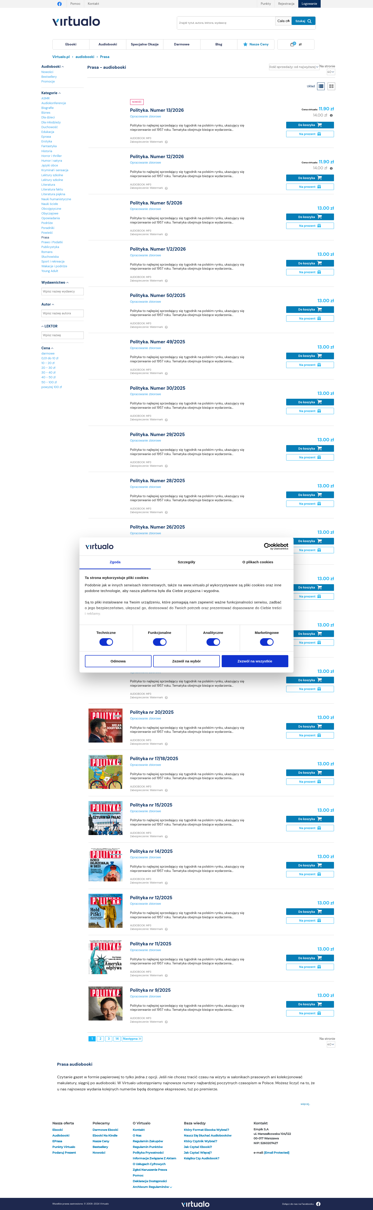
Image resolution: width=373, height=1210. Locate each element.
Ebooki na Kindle (105, 1135)
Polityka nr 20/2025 (152, 712)
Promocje (48, 81)
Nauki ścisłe (49, 204)
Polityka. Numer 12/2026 (157, 157)
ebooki (57, 1130)
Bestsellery (49, 77)
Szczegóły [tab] (186, 562)
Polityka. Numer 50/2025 (158, 295)
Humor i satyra (51, 161)
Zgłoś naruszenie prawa (150, 1169)
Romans (47, 252)
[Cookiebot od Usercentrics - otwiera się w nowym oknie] (267, 546)
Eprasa (46, 137)
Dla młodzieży (51, 122)
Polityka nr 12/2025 (151, 898)
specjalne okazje (145, 44)
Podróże (47, 223)
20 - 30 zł (48, 368)
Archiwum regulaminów (152, 1187)
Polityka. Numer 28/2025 (157, 481)
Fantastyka (49, 146)
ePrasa (57, 1141)
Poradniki (47, 228)
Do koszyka (310, 125)
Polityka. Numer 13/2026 (157, 110)
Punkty (266, 4)
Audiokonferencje (53, 103)
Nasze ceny (256, 44)
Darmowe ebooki (105, 1130)
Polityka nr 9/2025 (150, 990)
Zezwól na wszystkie (255, 661)
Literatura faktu (52, 189)
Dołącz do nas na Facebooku (301, 1204)
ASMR (45, 98)
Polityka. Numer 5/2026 (156, 203)
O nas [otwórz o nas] (137, 1135)
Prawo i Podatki (52, 242)
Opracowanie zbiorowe (145, 116)
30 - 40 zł (48, 372)
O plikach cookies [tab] (257, 562)
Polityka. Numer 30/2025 (157, 388)
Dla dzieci (48, 117)
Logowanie (309, 4)
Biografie (47, 108)
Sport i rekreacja (52, 261)
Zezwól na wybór (186, 661)
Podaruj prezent (64, 1152)
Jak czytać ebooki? (198, 1147)
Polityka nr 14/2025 (151, 851)
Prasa (45, 237)
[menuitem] (70, 44)
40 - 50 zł (48, 377)
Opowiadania (50, 218)
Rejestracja (286, 4)
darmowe (182, 44)
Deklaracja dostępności (150, 1181)
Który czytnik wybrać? (200, 1141)
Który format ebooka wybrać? (206, 1130)
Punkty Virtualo (63, 1147)
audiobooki (60, 1135)
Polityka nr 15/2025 (151, 805)
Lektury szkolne (52, 175)
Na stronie (327, 66)
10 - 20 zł (47, 363)
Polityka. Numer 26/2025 (157, 527)
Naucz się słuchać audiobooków (207, 1135)
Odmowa (118, 661)
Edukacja (47, 132)
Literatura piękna (53, 194)
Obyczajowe (49, 213)
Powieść (47, 233)
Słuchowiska (50, 257)
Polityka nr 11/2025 (151, 944)
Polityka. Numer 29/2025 (157, 434)
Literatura (48, 185)
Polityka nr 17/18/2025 (154, 759)
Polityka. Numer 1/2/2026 (158, 249)
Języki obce (49, 165)
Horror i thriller (51, 156)
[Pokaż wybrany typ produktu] (283, 21)
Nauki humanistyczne (56, 199)
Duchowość (49, 127)
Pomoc (75, 4)
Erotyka (46, 141)
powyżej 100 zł (51, 387)
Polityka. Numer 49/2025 (157, 342)
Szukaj (303, 21)
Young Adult (49, 271)
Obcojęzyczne (51, 209)
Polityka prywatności (148, 1152)
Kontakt (93, 4)
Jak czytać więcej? (198, 1152)
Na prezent (310, 134)
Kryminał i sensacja (54, 170)
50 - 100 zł (49, 382)
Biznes (45, 113)
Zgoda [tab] (115, 562)
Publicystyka (50, 247)
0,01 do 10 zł (49, 358)
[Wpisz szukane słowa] (223, 23)
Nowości (47, 72)
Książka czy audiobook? (201, 1158)
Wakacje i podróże (54, 266)
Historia (46, 151)
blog (218, 44)
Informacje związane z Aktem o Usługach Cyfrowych (154, 1161)
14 (117, 1039)
